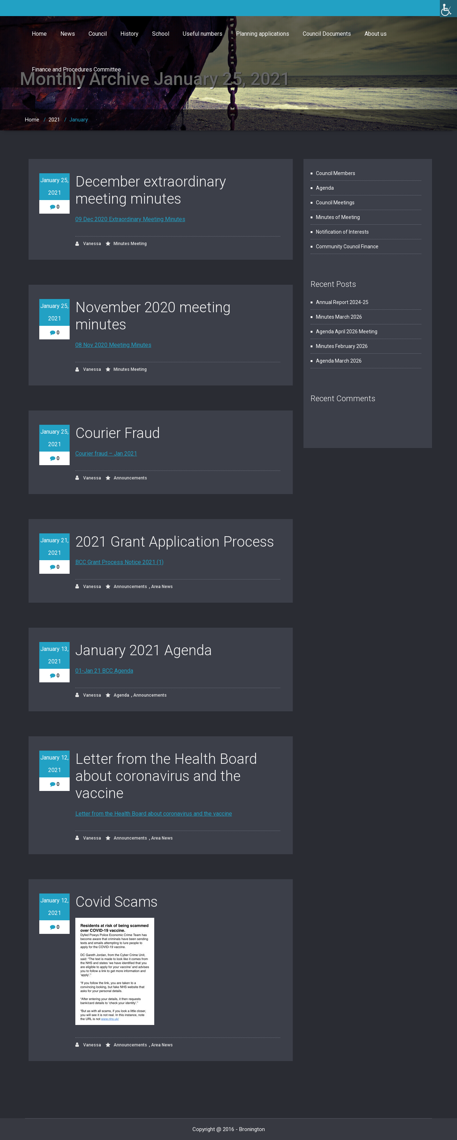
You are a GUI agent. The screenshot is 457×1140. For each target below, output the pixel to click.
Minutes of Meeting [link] (338, 217)
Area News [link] (162, 586)
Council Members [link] (335, 173)
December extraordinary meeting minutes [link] (150, 190)
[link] (448, 8)
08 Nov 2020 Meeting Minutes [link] (113, 345)
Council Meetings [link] (335, 202)
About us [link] (376, 33)
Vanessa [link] (88, 244)
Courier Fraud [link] (117, 433)
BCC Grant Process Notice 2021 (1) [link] (119, 562)
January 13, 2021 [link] (54, 655)
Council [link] (98, 33)
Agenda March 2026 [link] (339, 361)
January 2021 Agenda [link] (143, 650)
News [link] (67, 33)
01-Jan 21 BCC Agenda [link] (104, 670)
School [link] (160, 33)
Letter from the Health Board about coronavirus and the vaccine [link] (166, 776)
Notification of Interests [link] (342, 232)
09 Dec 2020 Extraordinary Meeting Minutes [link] (130, 219)
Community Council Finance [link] (347, 246)
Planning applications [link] (262, 33)
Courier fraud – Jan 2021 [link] (106, 453)
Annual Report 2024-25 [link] (342, 302)
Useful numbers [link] (202, 33)
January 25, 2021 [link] (54, 186)
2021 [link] (54, 119)
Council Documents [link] (327, 33)
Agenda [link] (121, 695)
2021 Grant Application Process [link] (174, 541)
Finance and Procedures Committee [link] (76, 69)
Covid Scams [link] (116, 901)
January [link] (78, 119)
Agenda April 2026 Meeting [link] (346, 331)
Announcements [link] (130, 478)
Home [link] (39, 33)
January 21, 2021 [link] (54, 546)
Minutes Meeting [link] (130, 243)
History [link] (129, 33)
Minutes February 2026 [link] (342, 346)
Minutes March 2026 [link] (339, 317)
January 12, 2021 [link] (54, 763)
